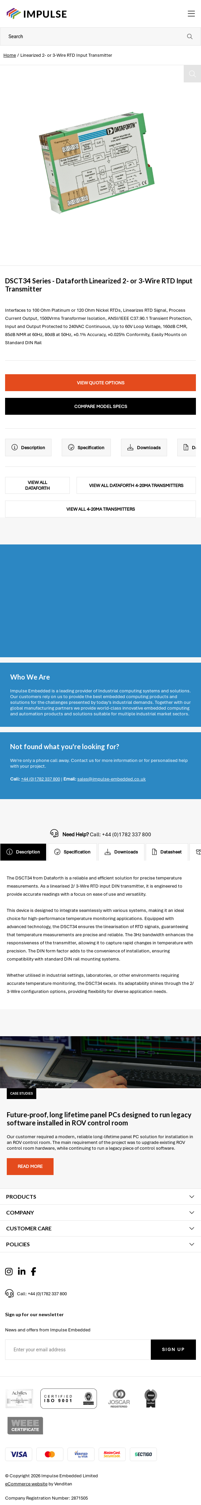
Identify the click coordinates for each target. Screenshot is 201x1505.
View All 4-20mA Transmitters (100, 509)
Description (28, 447)
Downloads (144, 447)
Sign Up (173, 1349)
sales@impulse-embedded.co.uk (111, 779)
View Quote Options (100, 383)
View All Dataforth (37, 485)
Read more (30, 1166)
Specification (86, 447)
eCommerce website (26, 1484)
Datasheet (167, 852)
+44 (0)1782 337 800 (40, 779)
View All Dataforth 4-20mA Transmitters (136, 485)
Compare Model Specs (100, 406)
